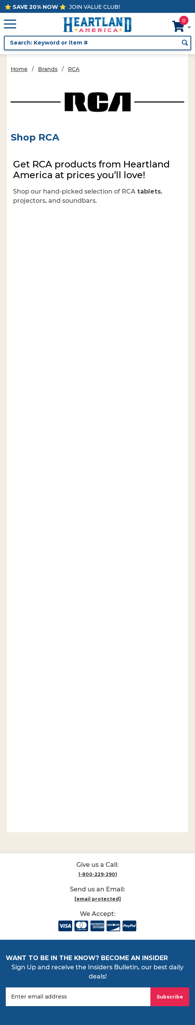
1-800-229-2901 (97, 874)
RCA (73, 69)
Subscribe (170, 997)
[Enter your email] (78, 996)
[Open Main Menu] (10, 24)
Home (19, 69)
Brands (48, 69)
